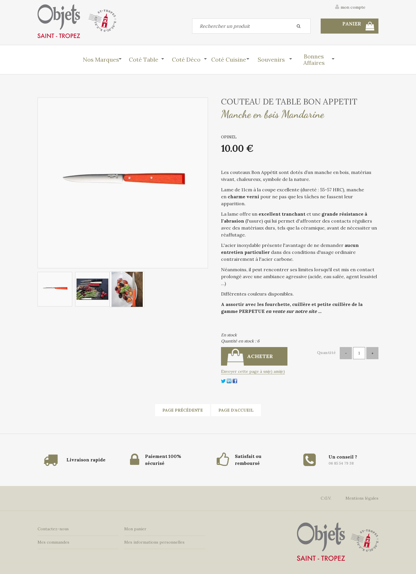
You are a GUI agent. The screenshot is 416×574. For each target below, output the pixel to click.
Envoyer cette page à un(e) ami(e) (253, 371)
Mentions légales (362, 498)
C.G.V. (326, 498)
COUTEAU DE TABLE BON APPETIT (289, 101)
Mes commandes (53, 542)
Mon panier (135, 528)
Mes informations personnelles (154, 542)
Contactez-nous (53, 528)
